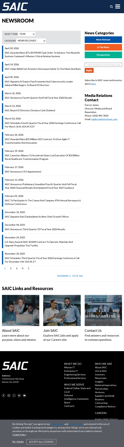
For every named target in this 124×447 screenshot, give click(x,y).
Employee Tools (106, 419)
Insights (99, 381)
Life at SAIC (101, 370)
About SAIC (101, 367)
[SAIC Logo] (15, 7)
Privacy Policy (76, 425)
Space (67, 402)
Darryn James (92, 104)
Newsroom (100, 378)
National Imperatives (106, 385)
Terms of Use (57, 425)
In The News (103, 47)
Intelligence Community (76, 398)
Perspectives (103, 55)
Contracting (101, 402)
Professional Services (75, 378)
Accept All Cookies (41, 443)
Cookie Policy (19, 435)
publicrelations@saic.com (104, 119)
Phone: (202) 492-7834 (96, 115)
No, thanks (18, 443)
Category (10, 40)
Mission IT (69, 367)
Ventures (100, 392)
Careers (101, 412)
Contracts (69, 405)
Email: (88, 119)
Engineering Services (75, 374)
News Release (103, 39)
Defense (68, 395)
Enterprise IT (71, 370)
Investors (100, 374)
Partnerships (101, 388)
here (93, 83)
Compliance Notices (105, 406)
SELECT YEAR (11, 34)
